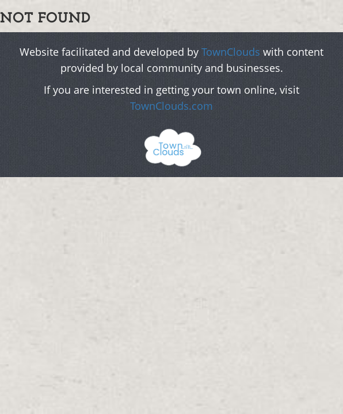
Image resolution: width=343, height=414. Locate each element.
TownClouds (230, 52)
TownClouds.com (171, 106)
